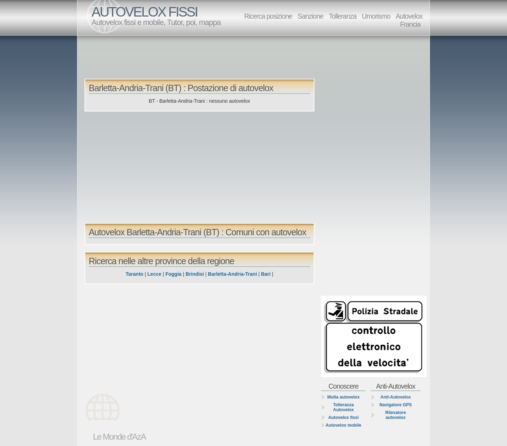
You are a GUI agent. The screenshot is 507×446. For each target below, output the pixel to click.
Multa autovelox (343, 397)
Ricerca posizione (268, 16)
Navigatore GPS (396, 404)
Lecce (155, 274)
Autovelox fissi (343, 417)
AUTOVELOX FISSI (144, 11)
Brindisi (195, 274)
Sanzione (310, 16)
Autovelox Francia (409, 20)
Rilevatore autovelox (395, 415)
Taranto (134, 274)
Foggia (173, 274)
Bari (265, 274)
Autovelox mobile (343, 425)
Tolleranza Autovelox (343, 407)
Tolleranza (343, 16)
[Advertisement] (255, 56)
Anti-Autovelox (395, 397)
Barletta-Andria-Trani (232, 274)
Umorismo (376, 16)
